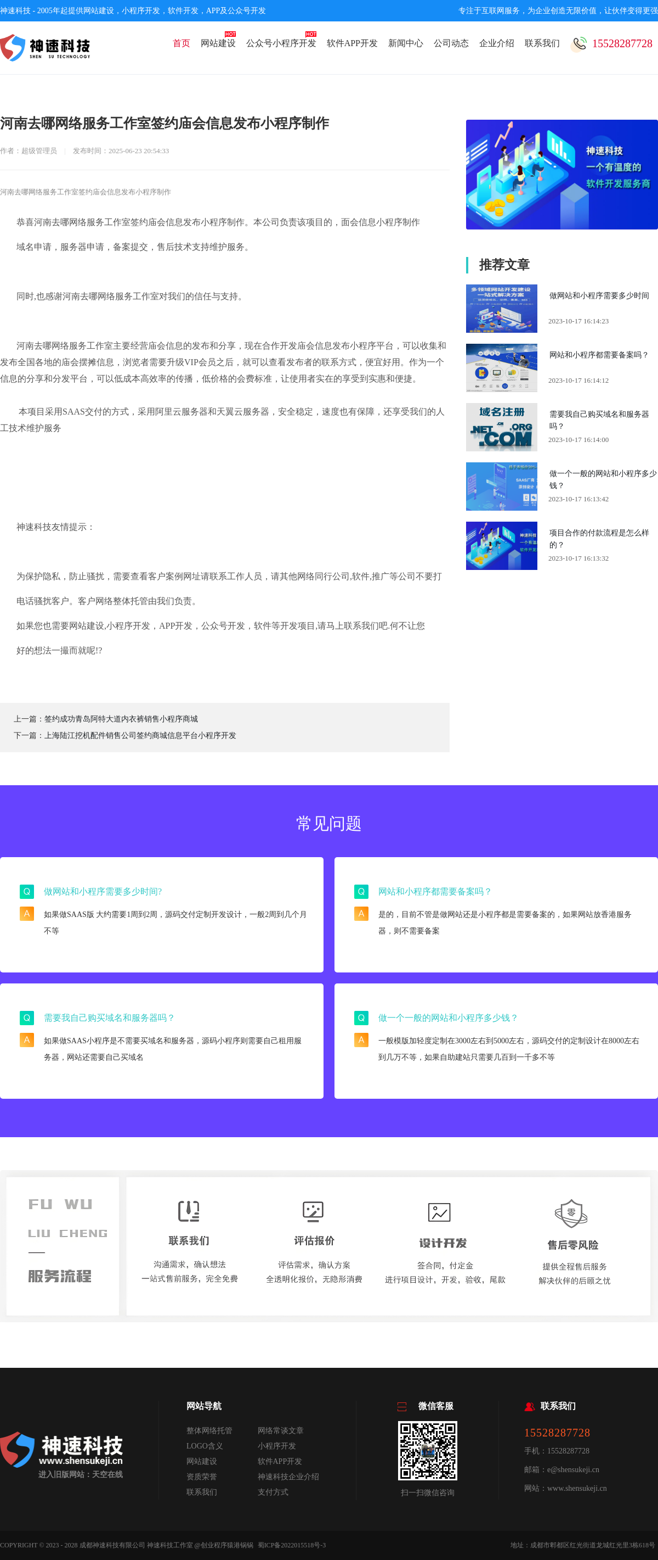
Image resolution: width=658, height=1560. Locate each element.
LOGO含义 (204, 1446)
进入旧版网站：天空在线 (80, 1474)
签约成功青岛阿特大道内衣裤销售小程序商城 (121, 719)
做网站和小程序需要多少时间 (599, 296)
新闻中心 (405, 43)
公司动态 (451, 43)
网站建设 (218, 43)
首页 (181, 43)
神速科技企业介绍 (288, 1477)
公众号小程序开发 (281, 43)
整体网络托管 (209, 1431)
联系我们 (542, 43)
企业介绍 (496, 43)
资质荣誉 (201, 1477)
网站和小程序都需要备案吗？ (599, 355)
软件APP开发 (352, 43)
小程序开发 (277, 1446)
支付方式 (273, 1492)
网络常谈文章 (281, 1431)
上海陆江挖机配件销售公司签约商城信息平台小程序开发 (140, 735)
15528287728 (611, 45)
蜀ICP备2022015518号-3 (292, 1545)
